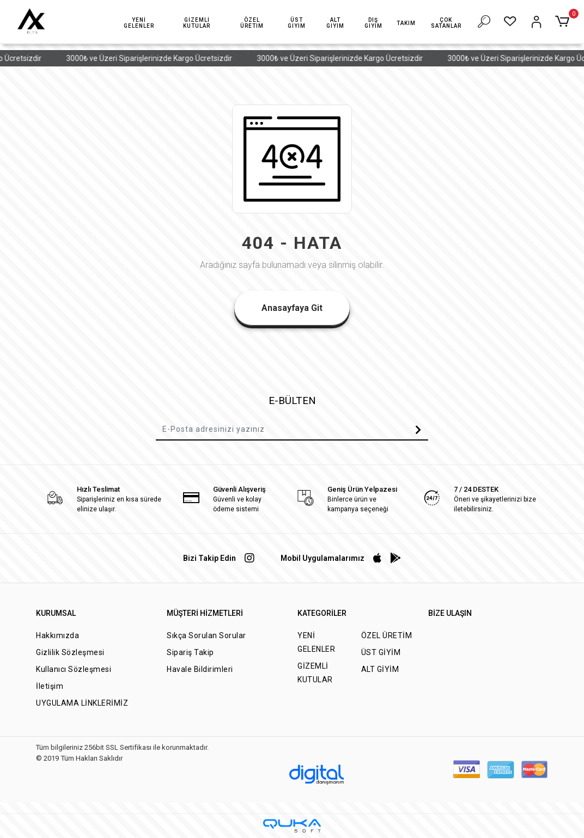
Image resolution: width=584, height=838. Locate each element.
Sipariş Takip (190, 652)
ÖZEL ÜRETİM (386, 635)
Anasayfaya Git (292, 308)
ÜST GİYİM (381, 652)
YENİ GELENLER (316, 642)
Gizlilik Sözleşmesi (70, 652)
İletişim (49, 686)
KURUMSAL (56, 613)
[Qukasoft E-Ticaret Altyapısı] (292, 826)
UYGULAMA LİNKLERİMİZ (82, 703)
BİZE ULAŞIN (450, 613)
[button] (139, 23)
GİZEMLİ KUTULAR (315, 673)
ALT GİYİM (380, 669)
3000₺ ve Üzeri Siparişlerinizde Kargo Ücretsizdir (159, 58)
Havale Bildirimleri (200, 669)
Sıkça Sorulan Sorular (206, 635)
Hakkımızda (57, 635)
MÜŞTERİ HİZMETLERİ (205, 613)
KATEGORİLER (321, 613)
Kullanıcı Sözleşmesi (73, 669)
